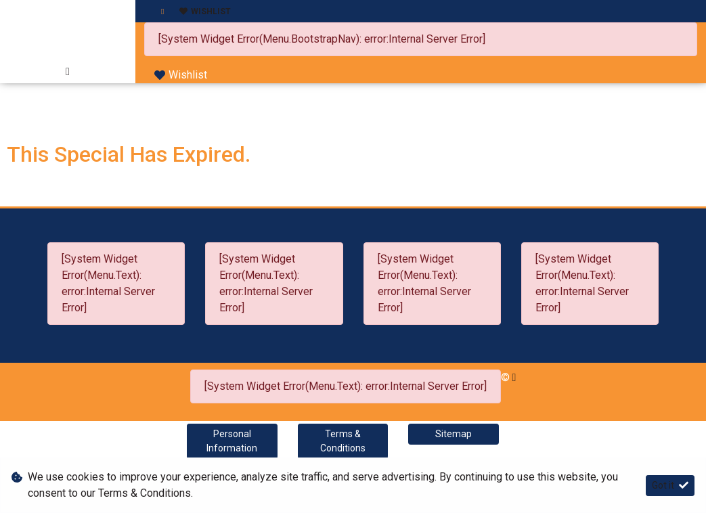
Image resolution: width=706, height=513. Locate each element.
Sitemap (453, 433)
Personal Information (231, 440)
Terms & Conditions (343, 440)
